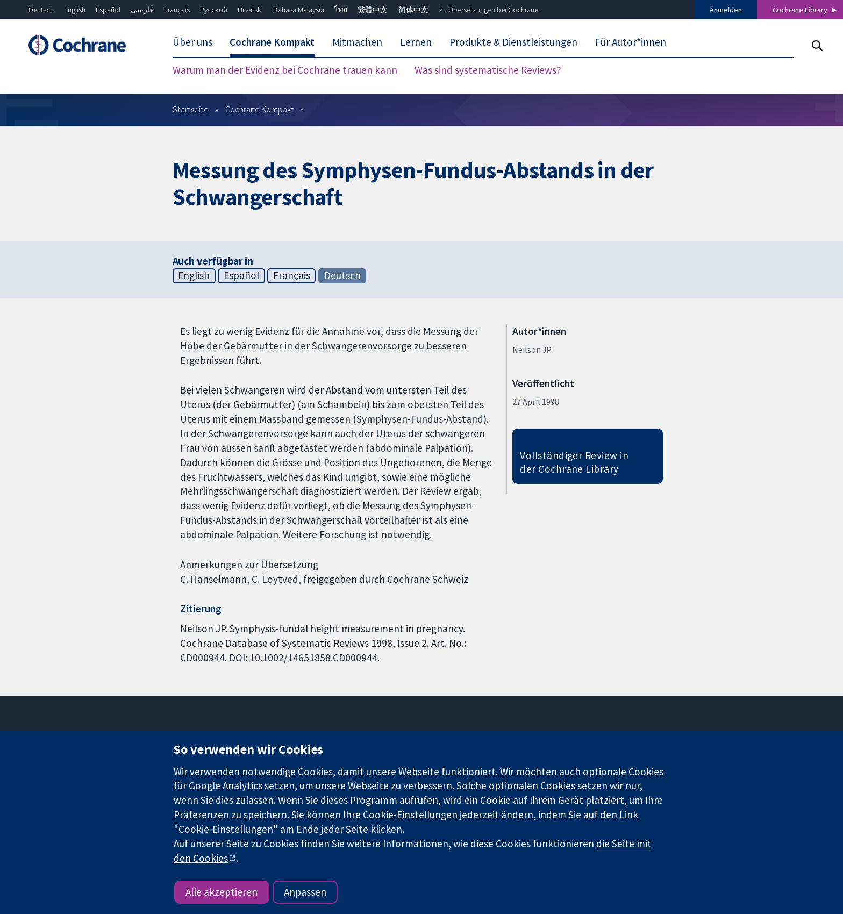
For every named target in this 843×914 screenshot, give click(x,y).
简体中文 (413, 10)
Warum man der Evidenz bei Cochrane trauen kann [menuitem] (285, 69)
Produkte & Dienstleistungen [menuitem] (513, 41)
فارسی (142, 10)
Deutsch (41, 10)
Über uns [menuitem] (192, 41)
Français (177, 10)
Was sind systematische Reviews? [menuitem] (488, 69)
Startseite (191, 109)
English (74, 10)
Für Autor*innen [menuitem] (630, 41)
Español (108, 10)
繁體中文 (373, 10)
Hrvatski (250, 10)
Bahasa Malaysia (298, 10)
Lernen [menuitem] (416, 41)
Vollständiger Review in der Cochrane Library (574, 462)
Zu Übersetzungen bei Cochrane (488, 10)
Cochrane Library (800, 10)
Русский (213, 10)
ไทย (340, 10)
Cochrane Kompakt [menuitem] (272, 41)
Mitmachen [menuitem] (357, 41)
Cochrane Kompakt (259, 109)
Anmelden (726, 10)
